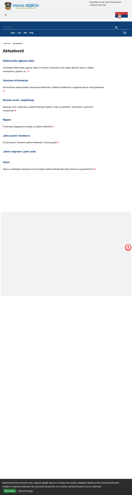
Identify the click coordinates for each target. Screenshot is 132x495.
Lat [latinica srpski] (19, 33)
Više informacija (25, 491)
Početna (7, 43)
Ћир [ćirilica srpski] (13, 33)
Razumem (10, 491)
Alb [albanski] (25, 33)
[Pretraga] (56, 27)
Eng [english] (31, 33)
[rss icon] (5, 14)
